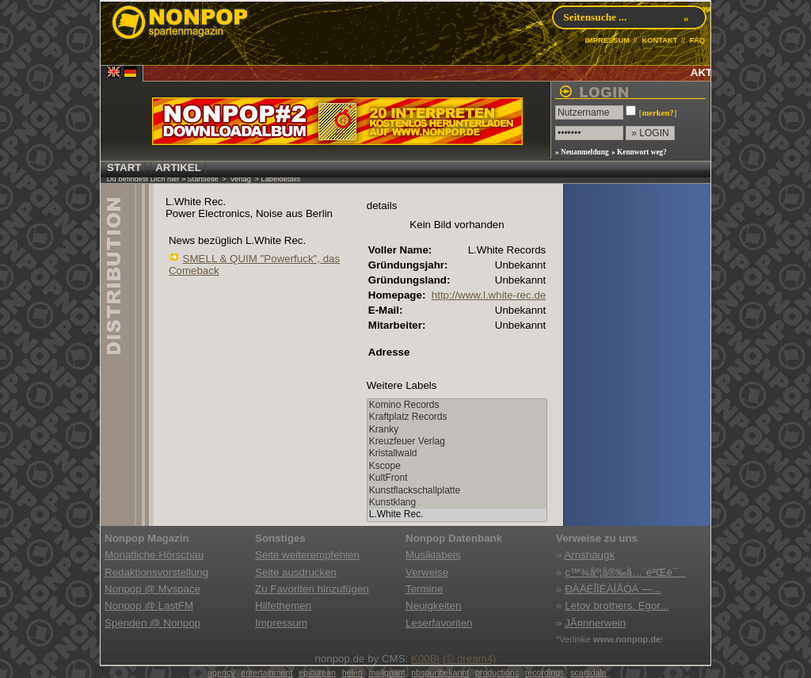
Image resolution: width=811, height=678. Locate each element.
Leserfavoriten (439, 623)
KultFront (456, 478)
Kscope (456, 466)
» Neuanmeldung (582, 152)
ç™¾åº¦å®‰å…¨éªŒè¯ (625, 572)
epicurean (317, 672)
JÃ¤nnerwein (595, 623)
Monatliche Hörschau (154, 555)
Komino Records (456, 405)
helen (352, 672)
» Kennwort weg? (639, 152)
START (124, 167)
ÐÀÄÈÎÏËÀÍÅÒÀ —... (613, 589)
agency (221, 672)
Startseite (202, 179)
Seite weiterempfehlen (307, 555)
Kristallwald (456, 453)
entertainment (266, 672)
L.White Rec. (456, 514)
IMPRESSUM (607, 40)
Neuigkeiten (433, 605)
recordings (545, 672)
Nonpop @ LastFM (149, 605)
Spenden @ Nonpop (152, 623)
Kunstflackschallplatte (456, 491)
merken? (657, 113)
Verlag (240, 179)
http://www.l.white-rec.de (489, 295)
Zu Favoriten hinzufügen (312, 589)
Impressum (281, 623)
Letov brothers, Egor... (616, 605)
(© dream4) (470, 659)
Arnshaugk (589, 555)
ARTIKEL (178, 167)
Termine (424, 589)
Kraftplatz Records (456, 417)
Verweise (427, 572)
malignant (386, 672)
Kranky (456, 430)
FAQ (697, 40)
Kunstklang (456, 502)
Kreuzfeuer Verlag (456, 442)
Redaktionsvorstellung (156, 572)
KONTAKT (659, 40)
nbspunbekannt (440, 672)
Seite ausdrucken (296, 572)
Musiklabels (433, 555)
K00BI (425, 659)
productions (497, 672)
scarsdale (588, 672)
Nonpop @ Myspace (152, 589)
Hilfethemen (283, 605)
